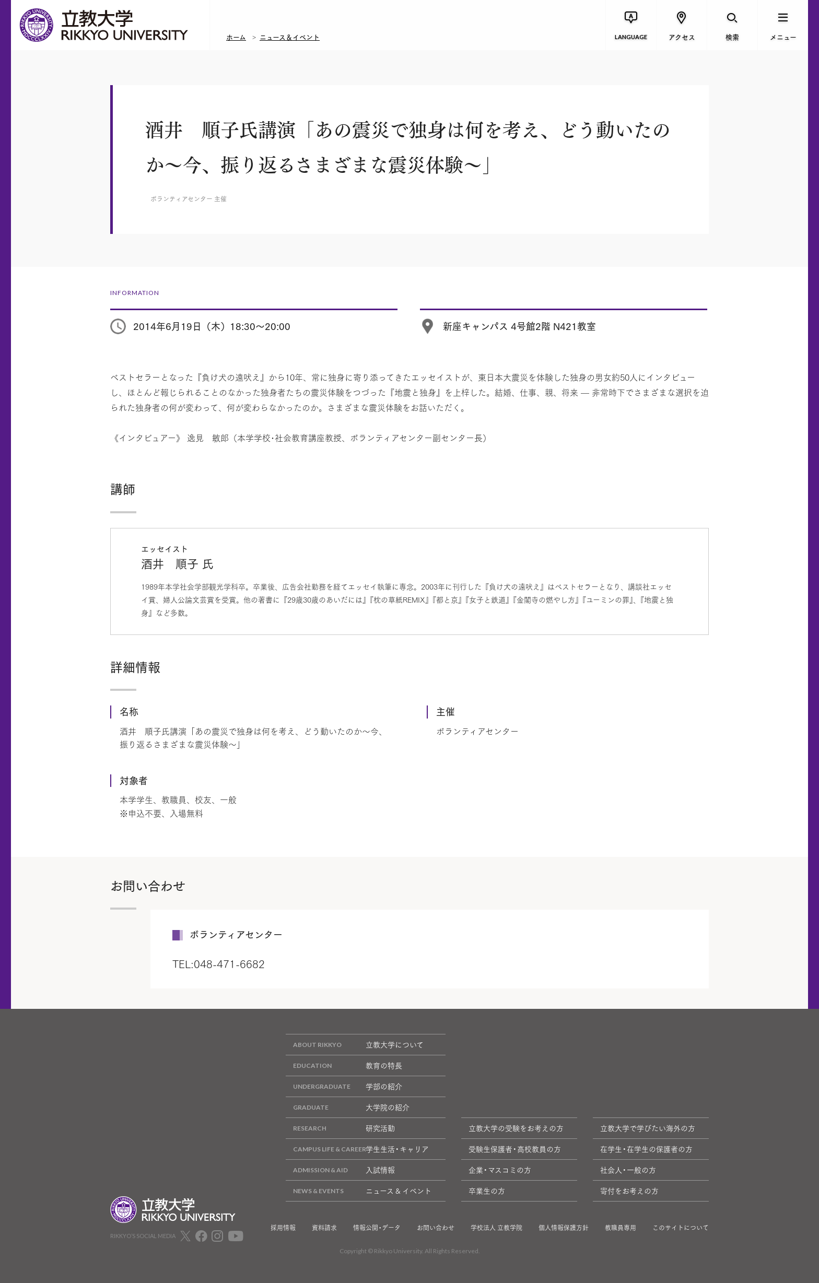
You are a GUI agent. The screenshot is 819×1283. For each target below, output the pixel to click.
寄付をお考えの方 (629, 1190)
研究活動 (340, 1128)
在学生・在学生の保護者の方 (646, 1149)
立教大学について (355, 1044)
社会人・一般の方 (628, 1169)
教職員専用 (620, 1227)
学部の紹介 (344, 1086)
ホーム (236, 36)
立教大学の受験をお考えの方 (516, 1128)
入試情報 (340, 1170)
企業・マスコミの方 (500, 1169)
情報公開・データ (377, 1227)
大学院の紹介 (348, 1107)
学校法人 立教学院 (496, 1227)
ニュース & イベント (358, 1191)
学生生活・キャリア (357, 1149)
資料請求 (324, 1227)
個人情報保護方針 (564, 1227)
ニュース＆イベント (290, 36)
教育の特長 (344, 1065)
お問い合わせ (435, 1227)
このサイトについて (680, 1227)
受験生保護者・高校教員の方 (515, 1149)
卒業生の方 (487, 1190)
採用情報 (283, 1227)
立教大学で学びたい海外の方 (647, 1128)
